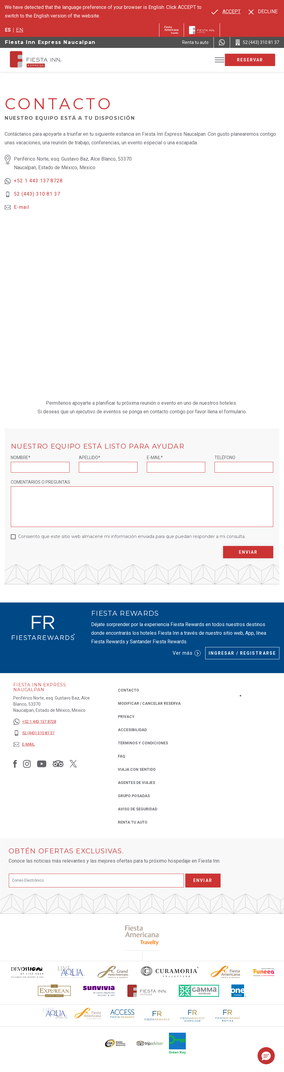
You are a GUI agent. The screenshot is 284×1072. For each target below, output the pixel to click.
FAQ (121, 756)
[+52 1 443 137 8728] (34, 721)
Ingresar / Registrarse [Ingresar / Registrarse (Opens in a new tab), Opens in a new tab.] (242, 653)
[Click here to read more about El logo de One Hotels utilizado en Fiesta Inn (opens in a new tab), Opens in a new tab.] (238, 990)
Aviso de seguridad (137, 809)
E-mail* (155, 457)
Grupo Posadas (134, 796)
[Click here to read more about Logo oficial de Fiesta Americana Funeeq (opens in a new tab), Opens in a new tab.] (264, 972)
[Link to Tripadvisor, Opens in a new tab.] (58, 763)
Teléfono (224, 457)
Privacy (126, 716)
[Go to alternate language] (226, 11)
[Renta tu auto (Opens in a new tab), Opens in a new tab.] (195, 42)
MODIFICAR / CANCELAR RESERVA (149, 703)
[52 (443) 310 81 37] (34, 733)
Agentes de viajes (136, 783)
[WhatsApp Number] (222, 42)
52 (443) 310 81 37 (37, 194)
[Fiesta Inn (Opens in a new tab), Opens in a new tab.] (171, 30)
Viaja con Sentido (137, 769)
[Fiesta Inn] (202, 30)
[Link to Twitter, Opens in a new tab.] (73, 763)
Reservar (250, 59)
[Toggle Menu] (219, 60)
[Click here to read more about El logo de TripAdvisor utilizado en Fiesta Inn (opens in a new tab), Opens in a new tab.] (150, 1043)
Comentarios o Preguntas (40, 482)
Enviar (248, 552)
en (19, 30)
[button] (266, 1055)
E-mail (21, 207)
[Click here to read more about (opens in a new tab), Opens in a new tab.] (142, 935)
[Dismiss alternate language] (263, 11)
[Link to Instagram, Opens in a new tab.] (27, 763)
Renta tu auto (132, 821)
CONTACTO (128, 690)
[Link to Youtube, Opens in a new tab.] (41, 763)
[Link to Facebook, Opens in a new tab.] (15, 763)
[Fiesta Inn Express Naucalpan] (53, 60)
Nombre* (20, 457)
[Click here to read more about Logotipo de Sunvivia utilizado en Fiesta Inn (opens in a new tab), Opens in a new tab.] (99, 990)
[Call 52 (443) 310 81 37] (257, 42)
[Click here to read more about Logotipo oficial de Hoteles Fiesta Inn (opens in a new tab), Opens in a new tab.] (146, 990)
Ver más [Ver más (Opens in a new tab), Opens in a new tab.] (187, 653)
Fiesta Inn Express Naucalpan (50, 42)
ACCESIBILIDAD (132, 730)
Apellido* (89, 457)
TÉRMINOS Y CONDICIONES (143, 743)
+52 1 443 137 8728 (38, 181)
